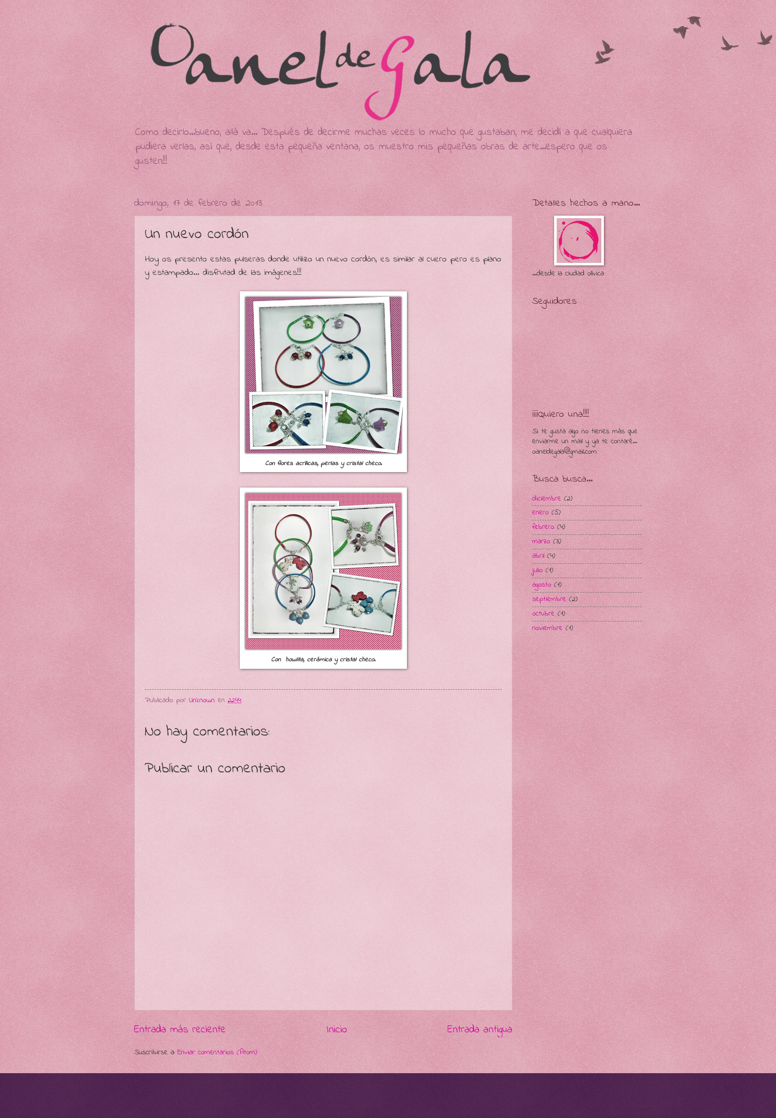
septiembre (549, 599)
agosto (541, 585)
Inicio (336, 1029)
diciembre (546, 499)
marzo (541, 541)
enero (540, 512)
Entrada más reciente (180, 1029)
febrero (543, 527)
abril (538, 556)
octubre (543, 614)
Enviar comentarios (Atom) (217, 1052)
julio (537, 570)
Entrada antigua (480, 1029)
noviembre (547, 628)
